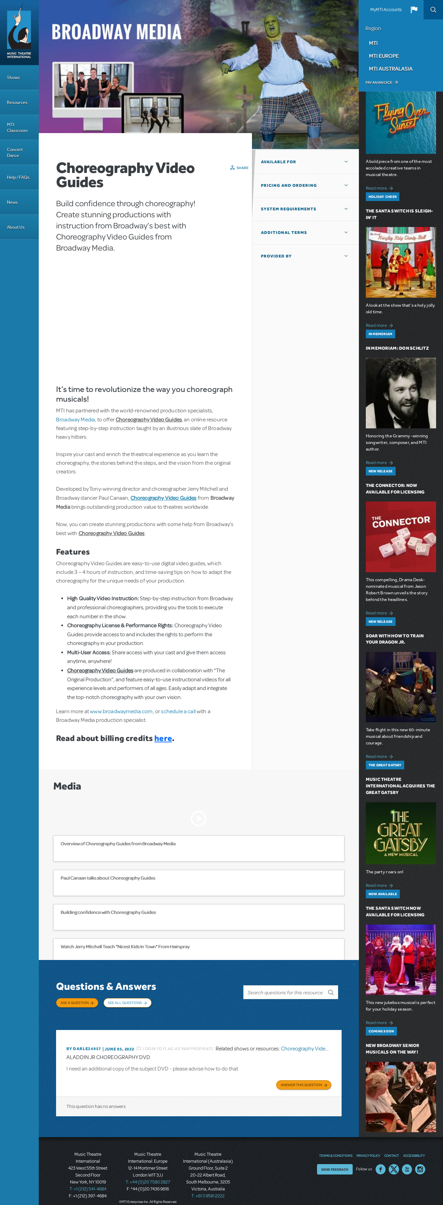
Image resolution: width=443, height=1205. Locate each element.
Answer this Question (301, 1076)
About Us (16, 227)
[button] (414, 9)
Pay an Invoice (378, 82)
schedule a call (178, 711)
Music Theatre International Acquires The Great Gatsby (400, 786)
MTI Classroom (17, 127)
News (12, 202)
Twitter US (394, 1160)
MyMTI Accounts (386, 9)
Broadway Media (75, 419)
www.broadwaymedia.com (121, 711)
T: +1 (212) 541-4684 (88, 1181)
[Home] (19, 32)
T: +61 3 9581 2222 (208, 1187)
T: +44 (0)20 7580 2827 (148, 1174)
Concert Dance (15, 152)
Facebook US (381, 1160)
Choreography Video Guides (313, 1041)
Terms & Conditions (335, 1147)
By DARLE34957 (83, 1041)
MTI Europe (384, 55)
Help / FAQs (18, 177)
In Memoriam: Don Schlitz (397, 348)
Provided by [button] (276, 256)
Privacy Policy (368, 1147)
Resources (17, 102)
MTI (373, 43)
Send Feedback (335, 1161)
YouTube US (407, 1160)
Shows (13, 77)
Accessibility (414, 1147)
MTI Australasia (391, 68)
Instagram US (420, 1160)
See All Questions (125, 1002)
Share (243, 167)
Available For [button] (278, 161)
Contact (391, 1147)
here (163, 738)
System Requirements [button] (288, 209)
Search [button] (433, 9)
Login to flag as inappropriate (178, 1041)
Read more (380, 187)
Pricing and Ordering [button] (289, 185)
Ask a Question (75, 1002)
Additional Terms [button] (284, 232)
